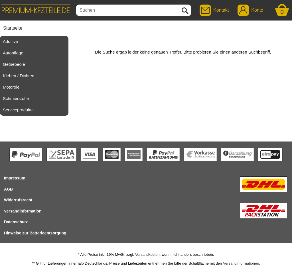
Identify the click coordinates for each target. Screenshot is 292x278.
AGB (8, 189)
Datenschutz (16, 222)
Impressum (14, 178)
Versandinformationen (241, 263)
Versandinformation (22, 211)
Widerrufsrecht (18, 200)
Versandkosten (147, 254)
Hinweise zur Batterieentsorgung (35, 233)
